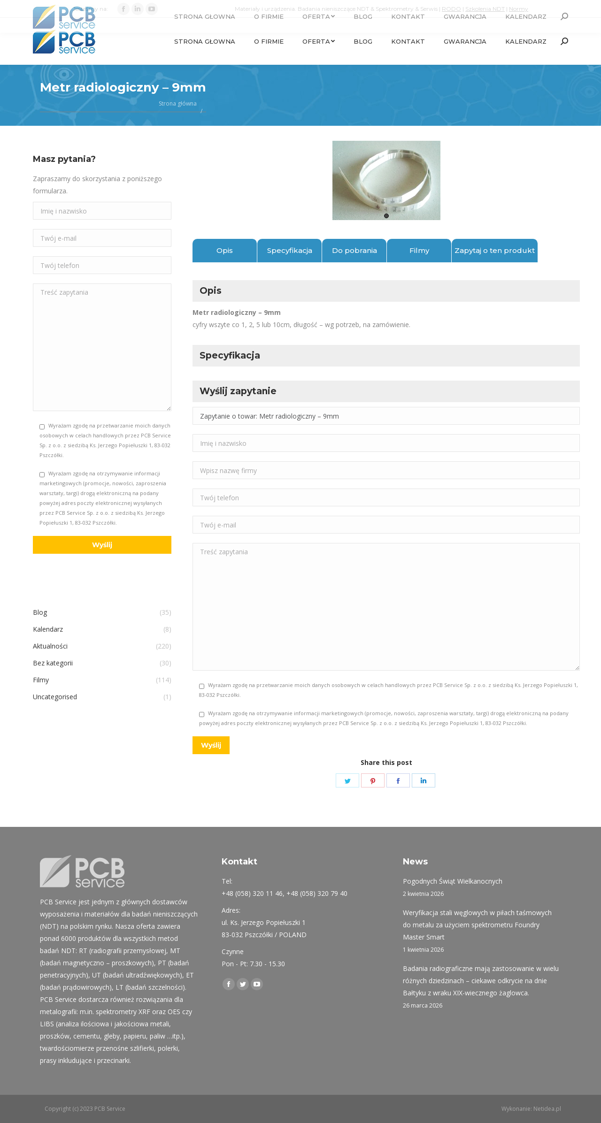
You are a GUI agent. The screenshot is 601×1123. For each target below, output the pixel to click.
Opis (224, 250)
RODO (451, 8)
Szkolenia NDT (485, 8)
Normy (518, 8)
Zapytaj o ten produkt (495, 250)
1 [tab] (386, 216)
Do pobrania (354, 250)
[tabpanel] (386, 180)
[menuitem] (204, 41)
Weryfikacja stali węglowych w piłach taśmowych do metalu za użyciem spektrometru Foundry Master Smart (477, 924)
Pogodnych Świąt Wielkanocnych (452, 881)
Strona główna (178, 103)
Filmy (419, 250)
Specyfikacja (289, 250)
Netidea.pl (547, 1109)
